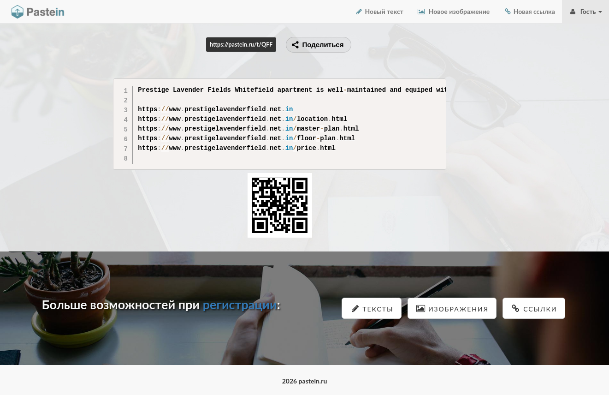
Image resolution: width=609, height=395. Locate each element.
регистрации (240, 304)
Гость (585, 11)
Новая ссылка (529, 11)
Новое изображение (453, 11)
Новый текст (379, 11)
